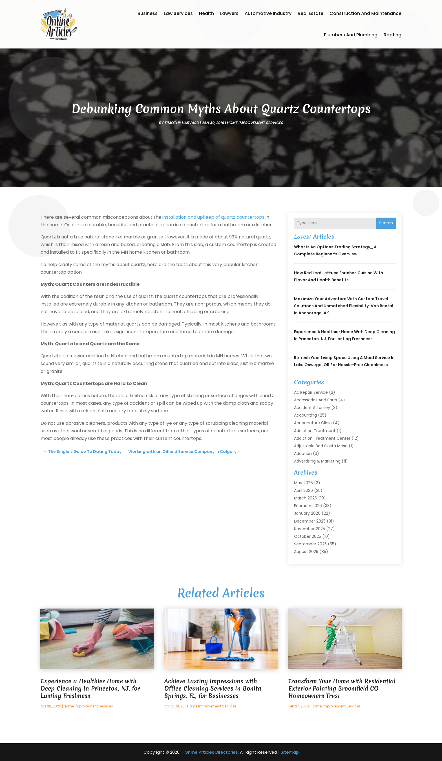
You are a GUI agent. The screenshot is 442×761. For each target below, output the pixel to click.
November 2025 (309, 529)
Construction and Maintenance (365, 13)
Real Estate (310, 13)
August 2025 (306, 551)
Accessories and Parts (315, 400)
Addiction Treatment (314, 430)
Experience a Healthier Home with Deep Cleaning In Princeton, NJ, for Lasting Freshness (90, 688)
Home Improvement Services (255, 122)
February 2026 (308, 505)
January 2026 (307, 513)
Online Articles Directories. (212, 752)
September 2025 (310, 544)
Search (386, 223)
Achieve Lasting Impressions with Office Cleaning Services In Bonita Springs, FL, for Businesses (212, 688)
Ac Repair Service (311, 392)
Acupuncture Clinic (313, 423)
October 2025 (307, 536)
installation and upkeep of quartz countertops (213, 217)
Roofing (392, 35)
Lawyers (229, 13)
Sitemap (290, 752)
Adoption (303, 453)
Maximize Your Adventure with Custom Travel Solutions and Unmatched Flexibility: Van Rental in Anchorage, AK (343, 306)
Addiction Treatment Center (322, 438)
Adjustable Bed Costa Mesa (321, 446)
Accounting (305, 415)
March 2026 (305, 498)
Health (206, 13)
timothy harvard (181, 122)
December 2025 (310, 521)
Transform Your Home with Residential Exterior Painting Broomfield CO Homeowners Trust (341, 688)
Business (148, 13)
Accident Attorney (312, 407)
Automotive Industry (268, 13)
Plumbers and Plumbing (350, 35)
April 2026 (303, 490)
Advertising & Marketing (317, 461)
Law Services (178, 13)
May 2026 (303, 483)
